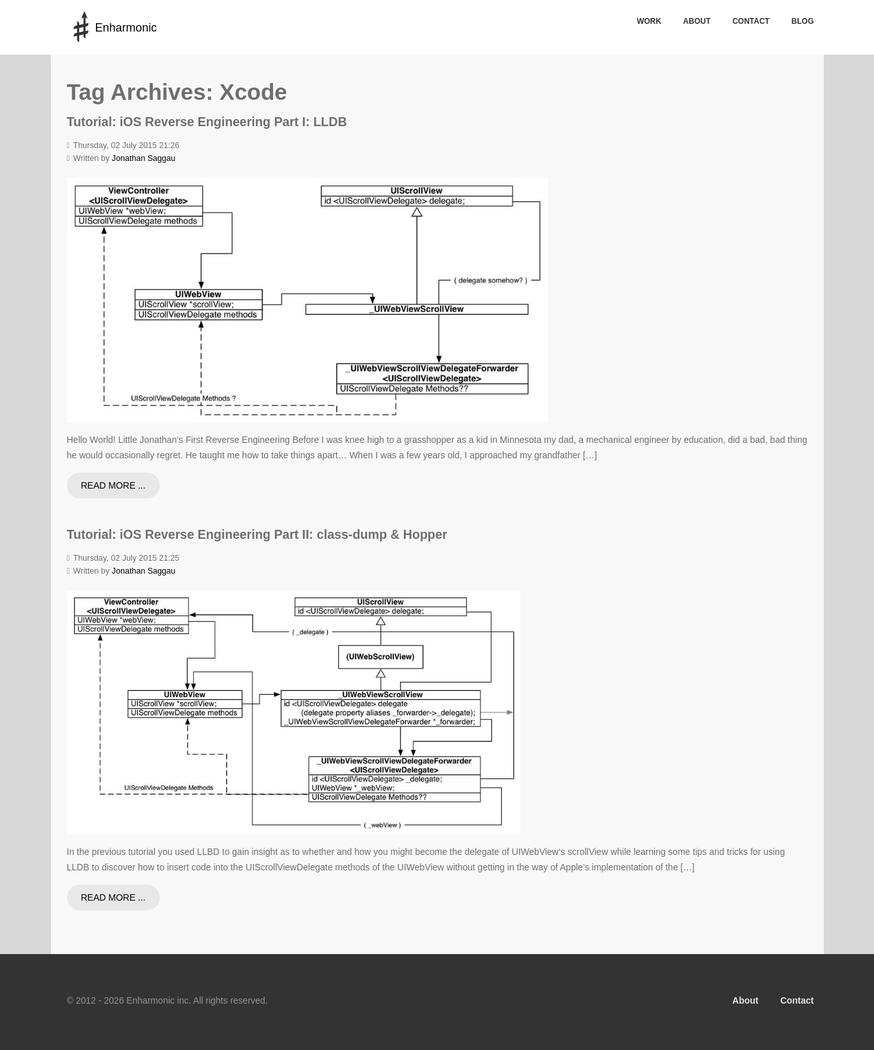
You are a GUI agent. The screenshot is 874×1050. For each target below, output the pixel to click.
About (697, 21)
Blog (803, 21)
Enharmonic (126, 27)
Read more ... (113, 485)
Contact (751, 21)
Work (649, 21)
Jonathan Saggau (144, 158)
